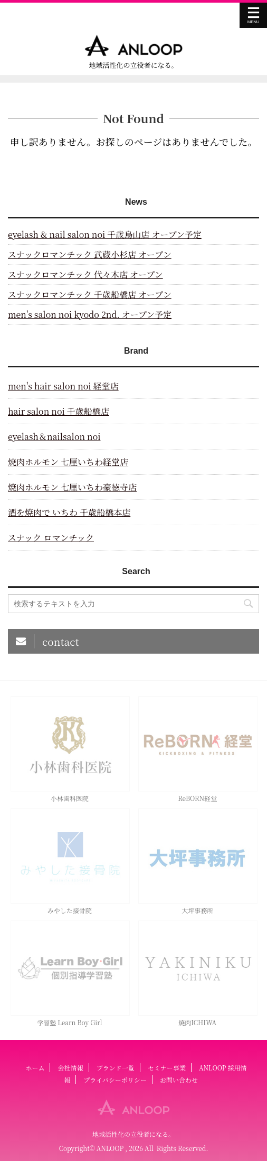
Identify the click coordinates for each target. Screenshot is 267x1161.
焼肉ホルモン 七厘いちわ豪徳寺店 (72, 487)
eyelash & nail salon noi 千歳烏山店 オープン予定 (105, 234)
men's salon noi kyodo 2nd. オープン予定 (89, 314)
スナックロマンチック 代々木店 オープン (85, 274)
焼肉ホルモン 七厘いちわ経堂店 (68, 462)
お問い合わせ (179, 1079)
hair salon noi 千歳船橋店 (58, 411)
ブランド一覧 (116, 1067)
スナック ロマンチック (51, 538)
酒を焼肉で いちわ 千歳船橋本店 (69, 512)
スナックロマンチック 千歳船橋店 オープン (89, 294)
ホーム (34, 1067)
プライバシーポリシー (114, 1079)
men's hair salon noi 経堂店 (63, 386)
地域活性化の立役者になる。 (133, 1133)
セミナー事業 (167, 1067)
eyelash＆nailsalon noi (54, 437)
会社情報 (70, 1067)
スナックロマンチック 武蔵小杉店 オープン (89, 254)
